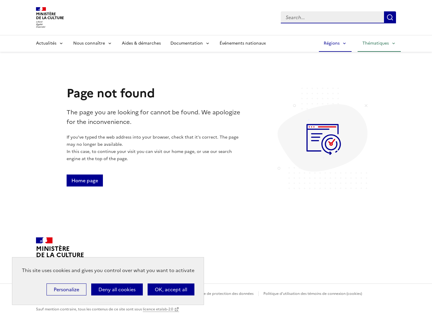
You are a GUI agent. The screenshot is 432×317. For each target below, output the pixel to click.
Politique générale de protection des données (214, 293)
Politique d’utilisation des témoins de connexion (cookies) (312, 293)
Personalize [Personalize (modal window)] (66, 289)
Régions (332, 43)
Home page (84, 180)
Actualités (46, 43)
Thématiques (375, 43)
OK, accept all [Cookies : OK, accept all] (171, 289)
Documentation (186, 43)
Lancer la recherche (390, 17)
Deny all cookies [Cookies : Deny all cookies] (117, 289)
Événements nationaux (243, 43)
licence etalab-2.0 (158, 309)
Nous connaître (89, 43)
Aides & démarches (141, 43)
